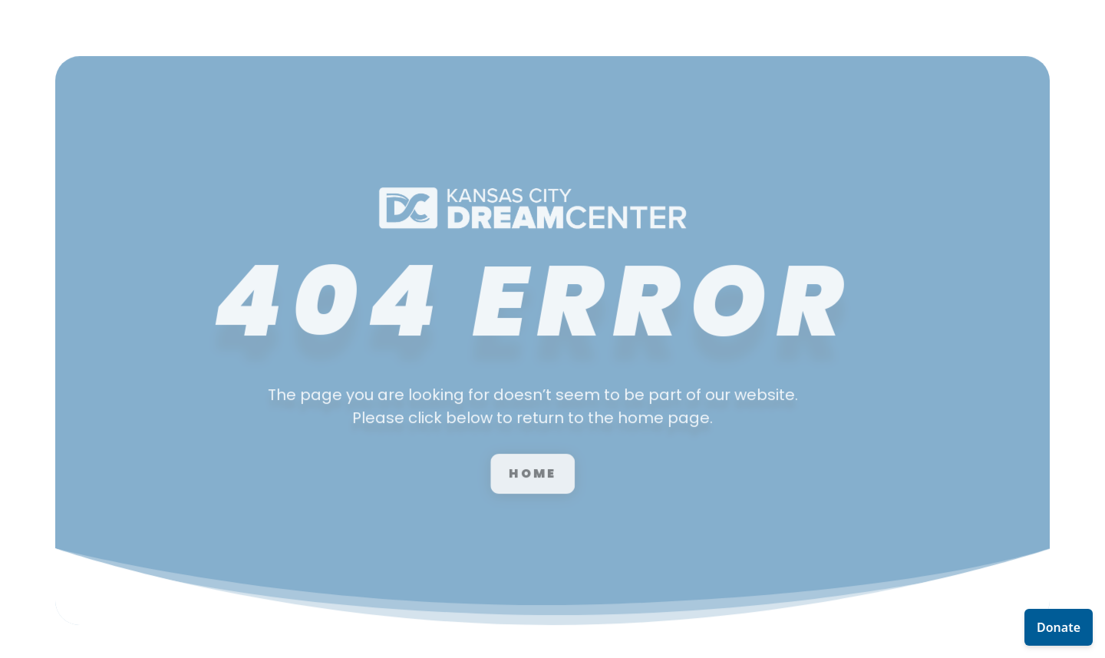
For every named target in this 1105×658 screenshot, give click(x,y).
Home (502, 449)
